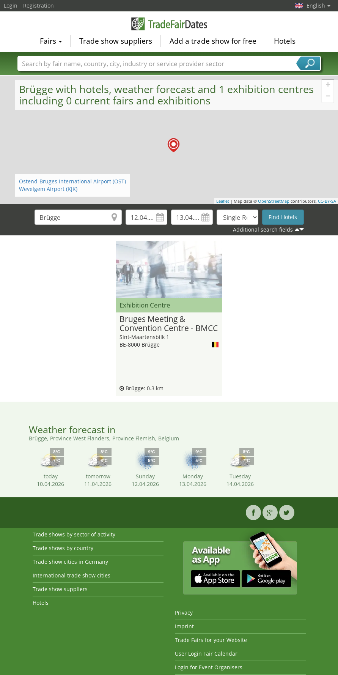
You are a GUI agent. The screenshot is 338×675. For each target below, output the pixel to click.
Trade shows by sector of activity (74, 534)
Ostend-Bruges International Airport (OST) (72, 181)
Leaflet (222, 201)
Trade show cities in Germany (70, 561)
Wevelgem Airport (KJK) (48, 188)
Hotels (285, 40)
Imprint (184, 626)
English (318, 5)
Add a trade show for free (213, 40)
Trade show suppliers (115, 40)
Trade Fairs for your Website (211, 639)
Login (10, 5)
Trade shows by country (63, 548)
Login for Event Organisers (208, 667)
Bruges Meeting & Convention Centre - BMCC (168, 323)
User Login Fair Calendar (206, 653)
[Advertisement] (59, 252)
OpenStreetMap (273, 201)
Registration (38, 5)
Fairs (51, 40)
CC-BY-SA (327, 201)
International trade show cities (71, 575)
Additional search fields (263, 229)
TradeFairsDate (169, 23)
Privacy (184, 612)
